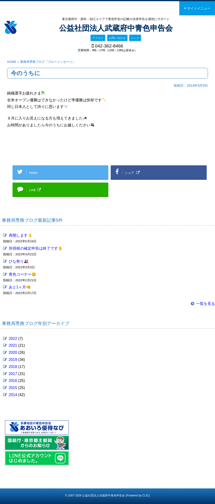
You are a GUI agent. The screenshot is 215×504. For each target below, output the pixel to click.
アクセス (98, 38)
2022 (13, 339)
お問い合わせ (117, 38)
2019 (13, 360)
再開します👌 (20, 235)
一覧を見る (205, 304)
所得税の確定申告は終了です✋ (36, 248)
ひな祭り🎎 (19, 261)
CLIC (145, 495)
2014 (13, 395)
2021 (13, 345)
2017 (13, 374)
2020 (13, 352)
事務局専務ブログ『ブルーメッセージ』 (47, 62)
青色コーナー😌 (22, 274)
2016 (13, 381)
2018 (13, 367)
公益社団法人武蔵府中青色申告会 (116, 28)
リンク (135, 38)
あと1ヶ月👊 (20, 287)
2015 (13, 388)
